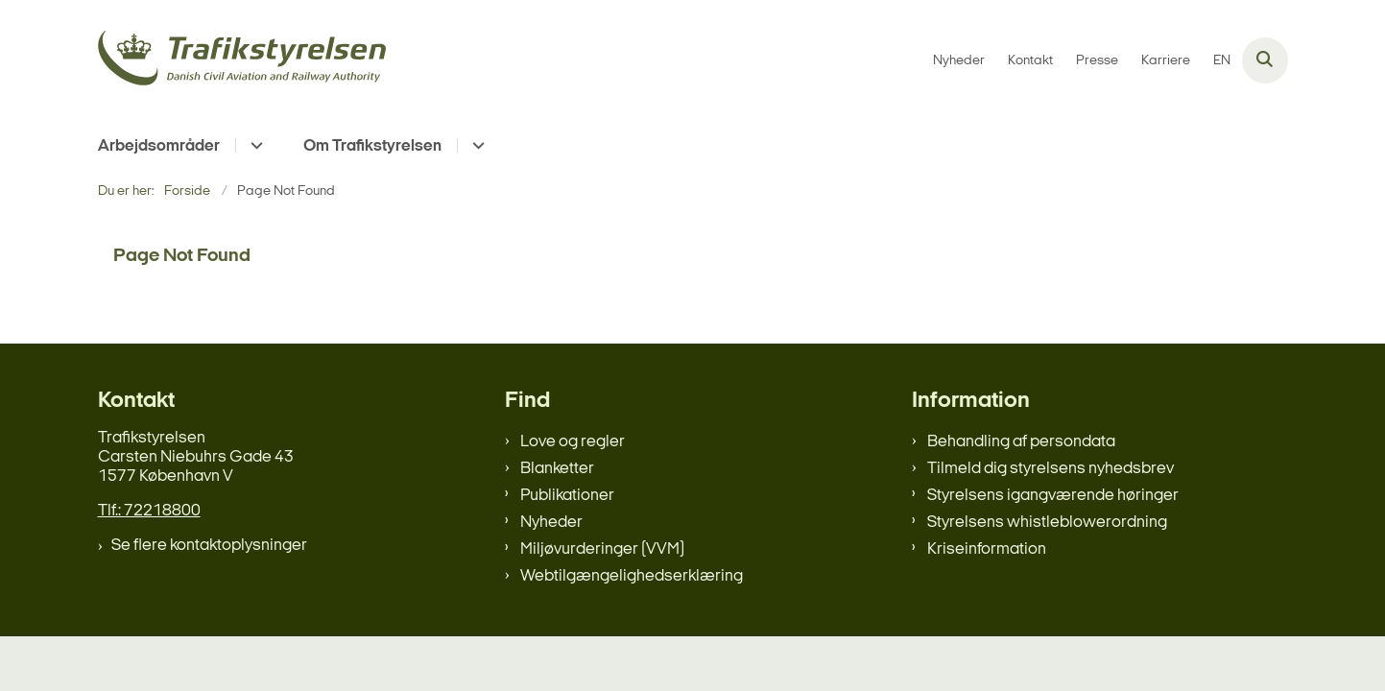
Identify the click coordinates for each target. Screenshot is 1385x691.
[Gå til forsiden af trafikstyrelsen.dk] (242, 61)
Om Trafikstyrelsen (372, 146)
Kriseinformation (986, 549)
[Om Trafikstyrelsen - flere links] (475, 145)
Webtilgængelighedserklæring (631, 576)
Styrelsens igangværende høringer (1053, 496)
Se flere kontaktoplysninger (209, 545)
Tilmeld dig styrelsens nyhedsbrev (1050, 469)
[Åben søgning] (1265, 60)
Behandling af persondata (1021, 442)
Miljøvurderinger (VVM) (602, 549)
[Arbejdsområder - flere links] (254, 145)
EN (1221, 61)
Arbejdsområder (159, 146)
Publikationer (567, 496)
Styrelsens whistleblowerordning (1047, 522)
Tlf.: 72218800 (149, 511)
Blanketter (557, 469)
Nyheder (551, 522)
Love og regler (572, 442)
